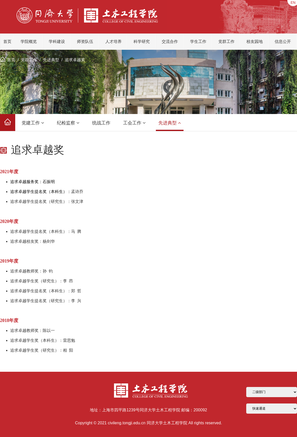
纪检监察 (68, 122)
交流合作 (170, 41)
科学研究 (142, 41)
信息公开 (283, 41)
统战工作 (101, 122)
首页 (7, 41)
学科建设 (57, 41)
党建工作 (33, 122)
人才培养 (113, 41)
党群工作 (226, 41)
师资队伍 (85, 41)
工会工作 (134, 122)
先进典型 (51, 60)
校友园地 (254, 41)
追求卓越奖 (75, 60)
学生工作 (198, 41)
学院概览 (29, 41)
